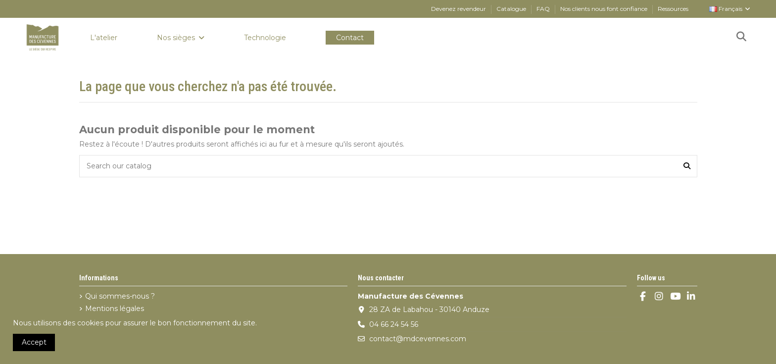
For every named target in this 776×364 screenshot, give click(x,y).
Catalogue (512, 8)
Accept (34, 342)
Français (730, 8)
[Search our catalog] (687, 166)
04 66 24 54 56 (393, 324)
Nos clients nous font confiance (604, 8)
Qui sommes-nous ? (120, 296)
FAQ (543, 8)
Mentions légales (114, 308)
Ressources (673, 8)
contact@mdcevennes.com (417, 338)
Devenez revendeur (459, 8)
